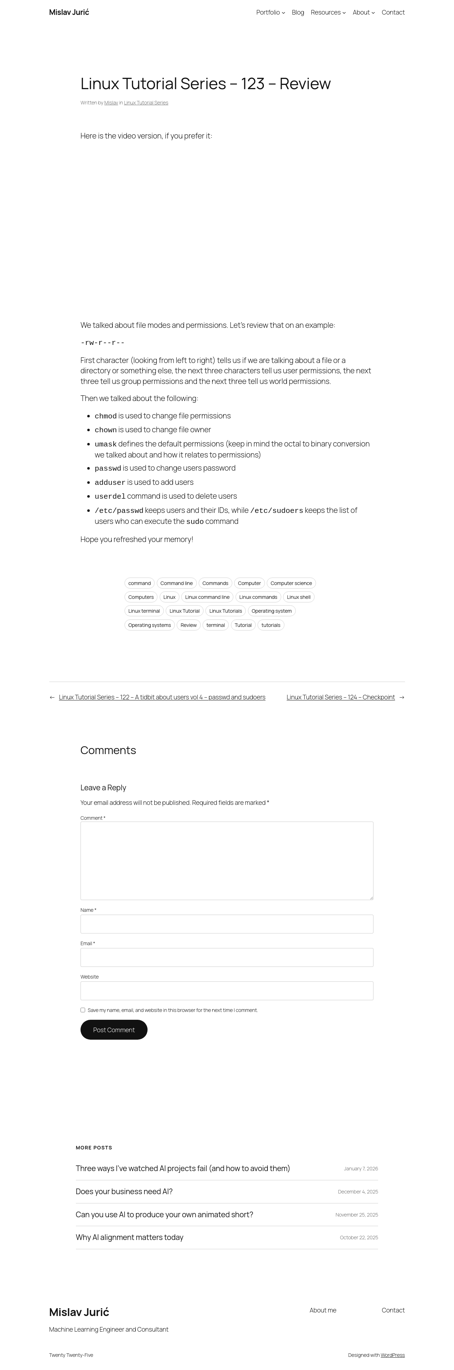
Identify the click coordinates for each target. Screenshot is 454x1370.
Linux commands (258, 590)
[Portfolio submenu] (283, 12)
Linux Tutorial (185, 604)
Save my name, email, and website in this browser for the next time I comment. (173, 1003)
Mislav (111, 102)
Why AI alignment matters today (129, 1231)
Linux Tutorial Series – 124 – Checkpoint (341, 690)
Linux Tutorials (225, 604)
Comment (93, 811)
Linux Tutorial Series (146, 102)
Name (88, 903)
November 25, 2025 (357, 1208)
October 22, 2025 (359, 1231)
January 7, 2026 (361, 1162)
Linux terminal (144, 604)
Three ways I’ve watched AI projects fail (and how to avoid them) (183, 1162)
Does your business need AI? (124, 1185)
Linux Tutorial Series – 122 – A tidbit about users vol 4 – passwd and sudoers (162, 690)
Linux (170, 590)
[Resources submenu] (344, 12)
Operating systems (149, 618)
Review (188, 618)
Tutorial (243, 618)
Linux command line (207, 590)
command (139, 576)
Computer (249, 576)
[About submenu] (373, 12)
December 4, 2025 (358, 1185)
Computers (141, 590)
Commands (215, 576)
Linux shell (299, 590)
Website (90, 970)
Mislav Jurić (69, 12)
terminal (215, 618)
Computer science (291, 576)
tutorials (270, 618)
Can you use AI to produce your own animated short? (164, 1208)
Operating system (272, 604)
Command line (177, 576)
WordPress (393, 1348)
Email (88, 936)
